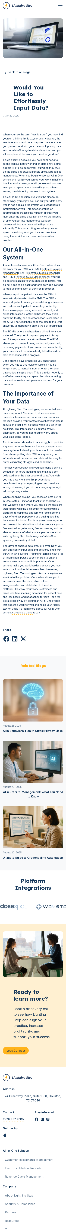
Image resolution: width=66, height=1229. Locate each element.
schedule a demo (22, 612)
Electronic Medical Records (43, 272)
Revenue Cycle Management (32, 276)
